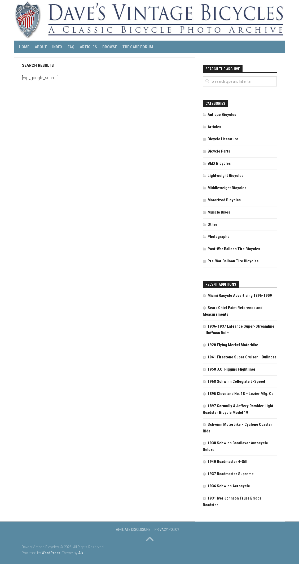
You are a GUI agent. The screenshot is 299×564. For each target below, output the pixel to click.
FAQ (71, 47)
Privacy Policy (167, 529)
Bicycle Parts (219, 151)
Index (57, 47)
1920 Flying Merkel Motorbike (233, 344)
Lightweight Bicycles (225, 175)
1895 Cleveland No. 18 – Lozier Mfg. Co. (241, 393)
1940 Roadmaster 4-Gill (227, 461)
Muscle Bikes (219, 212)
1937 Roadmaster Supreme (231, 473)
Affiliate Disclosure (133, 529)
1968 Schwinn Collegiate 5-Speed (236, 381)
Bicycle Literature (223, 139)
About (41, 47)
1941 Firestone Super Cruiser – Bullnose (242, 357)
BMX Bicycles (219, 163)
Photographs (218, 236)
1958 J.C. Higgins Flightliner (232, 369)
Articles (88, 47)
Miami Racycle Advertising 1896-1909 (240, 295)
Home (24, 47)
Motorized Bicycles (224, 200)
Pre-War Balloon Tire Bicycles (233, 261)
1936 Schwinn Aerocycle (229, 486)
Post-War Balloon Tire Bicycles (234, 248)
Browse (109, 47)
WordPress (51, 552)
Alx (80, 552)
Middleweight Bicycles (227, 187)
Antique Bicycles (222, 114)
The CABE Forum (137, 47)
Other (212, 224)
